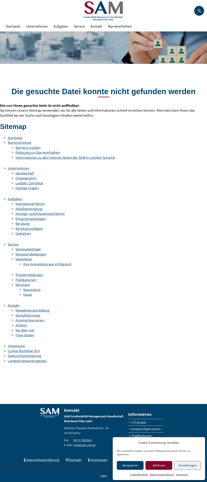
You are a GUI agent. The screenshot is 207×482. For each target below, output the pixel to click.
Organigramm (26, 178)
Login (103, 475)
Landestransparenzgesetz (27, 361)
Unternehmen (37, 26)
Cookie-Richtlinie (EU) (24, 351)
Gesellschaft (25, 173)
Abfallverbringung (29, 209)
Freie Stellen (25, 335)
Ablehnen (159, 465)
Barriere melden (28, 147)
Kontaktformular (28, 315)
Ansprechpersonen (30, 320)
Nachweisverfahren (30, 203)
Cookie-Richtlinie (139, 474)
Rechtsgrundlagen (29, 228)
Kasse (27, 294)
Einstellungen (188, 465)
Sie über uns (25, 330)
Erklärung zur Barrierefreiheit (38, 152)
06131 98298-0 (82, 440)
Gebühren (23, 233)
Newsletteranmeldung (32, 310)
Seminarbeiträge (28, 249)
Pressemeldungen (29, 275)
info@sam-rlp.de (84, 445)
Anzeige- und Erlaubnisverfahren (40, 213)
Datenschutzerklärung (162, 474)
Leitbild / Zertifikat (29, 183)
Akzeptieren (130, 465)
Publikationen (26, 280)
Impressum (182, 474)
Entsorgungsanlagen (31, 218)
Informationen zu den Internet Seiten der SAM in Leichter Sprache (65, 157)
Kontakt (96, 26)
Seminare (23, 284)
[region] (103, 47)
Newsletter (24, 259)
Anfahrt (21, 325)
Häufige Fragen (27, 188)
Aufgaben (61, 26)
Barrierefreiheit (120, 26)
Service (79, 26)
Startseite (13, 26)
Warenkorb (31, 289)
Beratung (22, 223)
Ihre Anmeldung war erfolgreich (47, 264)
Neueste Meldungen (31, 254)
